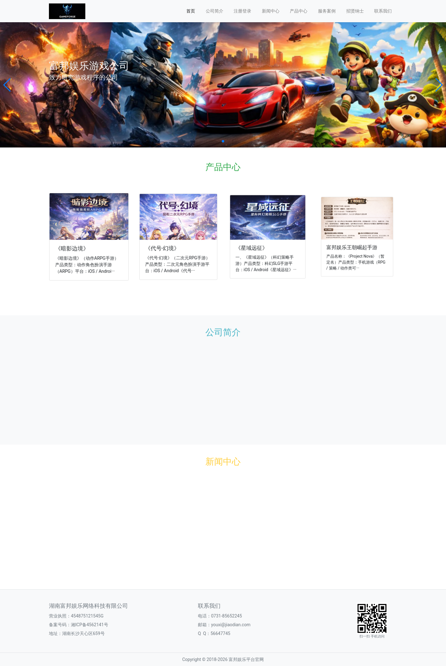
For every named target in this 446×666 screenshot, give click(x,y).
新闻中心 (270, 10)
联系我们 (383, 10)
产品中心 (298, 10)
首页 (190, 10)
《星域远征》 (253, 246)
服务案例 (327, 10)
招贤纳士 (355, 10)
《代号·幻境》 (163, 247)
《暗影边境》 (73, 248)
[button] (7, 85)
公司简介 (214, 10)
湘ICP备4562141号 (89, 624)
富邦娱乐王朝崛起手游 (353, 245)
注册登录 (242, 10)
